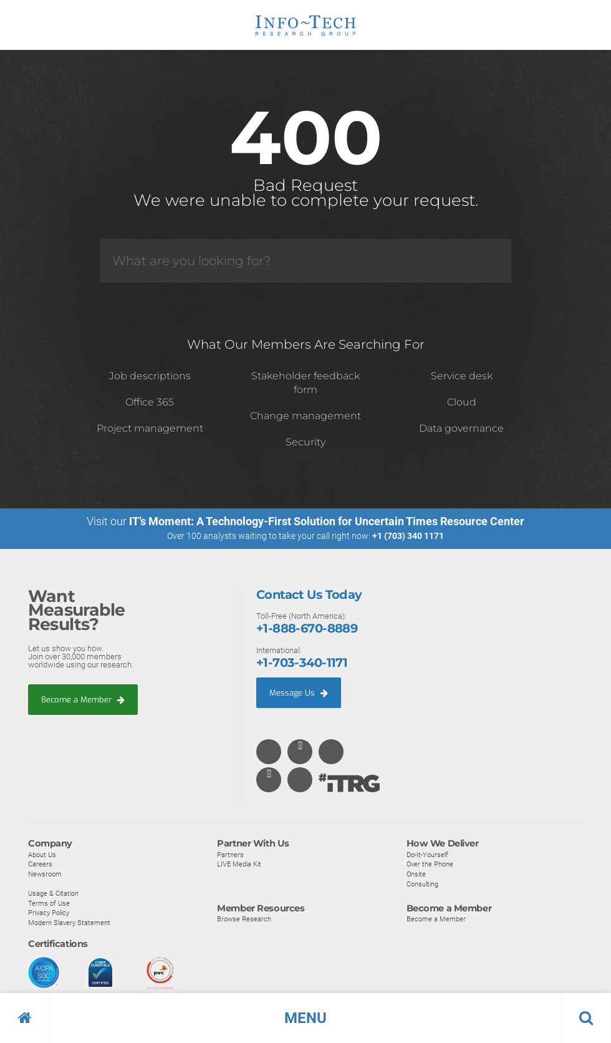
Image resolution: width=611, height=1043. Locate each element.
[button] (305, 1018)
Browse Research (244, 919)
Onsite (416, 874)
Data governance (461, 428)
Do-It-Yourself (427, 855)
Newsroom (45, 874)
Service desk (462, 376)
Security (305, 442)
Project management (150, 428)
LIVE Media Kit (239, 864)
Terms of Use (49, 904)
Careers (40, 864)
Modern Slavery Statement (69, 923)
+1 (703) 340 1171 (408, 536)
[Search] (305, 261)
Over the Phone (430, 864)
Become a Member (83, 699)
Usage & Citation (53, 894)
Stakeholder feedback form (305, 382)
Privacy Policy (48, 913)
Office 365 (149, 402)
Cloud (461, 402)
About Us (42, 855)
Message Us (298, 692)
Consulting (422, 884)
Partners (230, 855)
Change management (305, 416)
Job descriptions (150, 376)
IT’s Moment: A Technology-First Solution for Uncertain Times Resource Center (326, 521)
